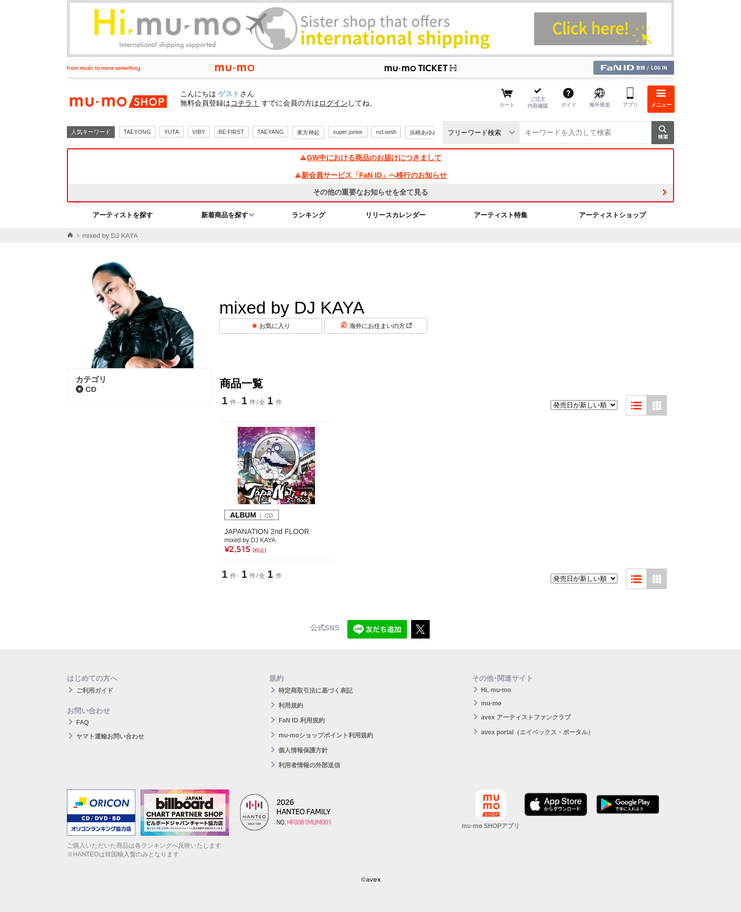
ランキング (308, 215)
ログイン (333, 103)
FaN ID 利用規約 (301, 720)
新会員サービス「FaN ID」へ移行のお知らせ (370, 175)
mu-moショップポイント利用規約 (325, 735)
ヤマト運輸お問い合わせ (110, 736)
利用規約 (290, 705)
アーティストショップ (612, 215)
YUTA (171, 132)
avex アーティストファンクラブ (526, 717)
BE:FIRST (231, 132)
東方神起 (308, 132)
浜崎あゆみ (424, 132)
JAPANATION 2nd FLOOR (266, 531)
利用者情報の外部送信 (309, 765)
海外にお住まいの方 (380, 326)
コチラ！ (245, 103)
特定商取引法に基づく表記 (315, 690)
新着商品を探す (224, 215)
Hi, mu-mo (496, 690)
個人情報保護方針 (303, 750)
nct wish (386, 132)
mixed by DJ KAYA (250, 540)
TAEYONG (137, 132)
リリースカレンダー (395, 215)
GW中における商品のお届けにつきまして (370, 157)
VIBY (198, 132)
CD (86, 389)
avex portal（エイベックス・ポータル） (537, 732)
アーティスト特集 (500, 215)
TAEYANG (270, 132)
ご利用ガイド (94, 690)
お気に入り (274, 326)
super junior (347, 132)
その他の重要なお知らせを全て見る (370, 192)
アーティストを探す (123, 215)
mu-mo (491, 703)
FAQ (82, 722)
